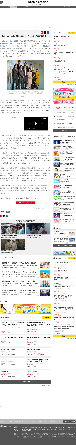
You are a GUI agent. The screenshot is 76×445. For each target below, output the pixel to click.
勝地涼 (13, 185)
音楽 (9, 6)
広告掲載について (17, 421)
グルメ (45, 6)
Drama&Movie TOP (17, 28)
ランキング (60, 6)
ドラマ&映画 (13, 6)
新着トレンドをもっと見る (64, 245)
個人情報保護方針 (51, 421)
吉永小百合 (9, 41)
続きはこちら (26, 381)
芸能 (6, 6)
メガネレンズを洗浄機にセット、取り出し (64, 37)
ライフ (55, 6)
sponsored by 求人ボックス (46, 385)
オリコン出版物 (9, 421)
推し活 (65, 6)
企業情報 (73, 421)
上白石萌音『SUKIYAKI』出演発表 (65, 116)
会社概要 (2, 421)
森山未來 (19, 46)
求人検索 (47, 317)
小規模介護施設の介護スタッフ (62, 61)
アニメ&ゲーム (20, 6)
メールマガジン (34, 421)
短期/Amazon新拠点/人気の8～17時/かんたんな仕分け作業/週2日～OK (64, 308)
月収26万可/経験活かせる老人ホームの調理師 (64, 53)
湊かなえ (12, 100)
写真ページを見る (26, 96)
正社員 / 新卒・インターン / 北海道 (38, 351)
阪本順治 (17, 103)
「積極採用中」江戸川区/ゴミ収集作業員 (64, 318)
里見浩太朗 (3, 46)
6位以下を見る (64, 130)
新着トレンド (71, 6)
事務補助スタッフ (60, 45)
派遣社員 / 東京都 (12, 327)
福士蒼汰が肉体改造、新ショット (65, 119)
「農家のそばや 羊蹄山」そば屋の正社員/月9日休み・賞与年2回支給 (64, 327)
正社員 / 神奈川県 (38, 327)
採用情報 (67, 421)
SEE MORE (43, 118)
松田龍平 (19, 185)
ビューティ (50, 6)
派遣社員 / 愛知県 (12, 340)
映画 (24, 28)
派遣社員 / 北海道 (38, 341)
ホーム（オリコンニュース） (6, 28)
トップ (2, 6)
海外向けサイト (42, 421)
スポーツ (35, 6)
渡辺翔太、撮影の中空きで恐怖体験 (65, 112)
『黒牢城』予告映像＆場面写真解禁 (65, 127)
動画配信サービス (28, 6)
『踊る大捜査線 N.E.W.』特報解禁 (65, 123)
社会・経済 (41, 6)
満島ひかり (27, 46)
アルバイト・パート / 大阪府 (12, 351)
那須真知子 (32, 185)
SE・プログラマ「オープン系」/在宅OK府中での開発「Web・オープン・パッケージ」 (63, 71)
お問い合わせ (26, 421)
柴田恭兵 (46, 43)
